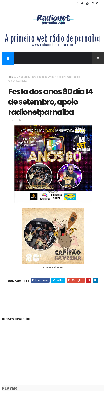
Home (11, 76)
